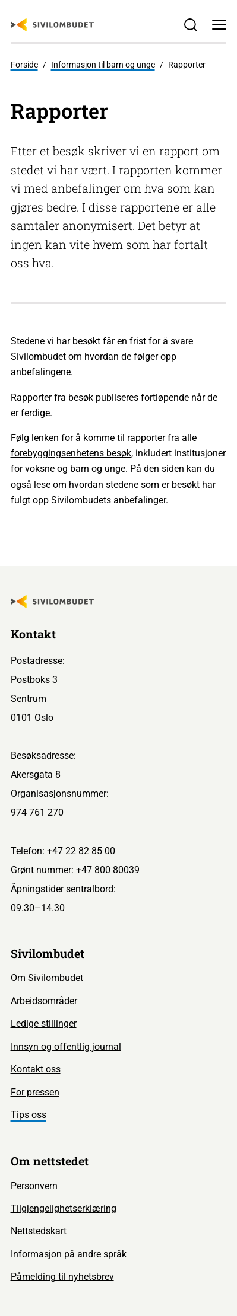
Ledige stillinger (44, 1023)
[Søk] (191, 24)
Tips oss (28, 1114)
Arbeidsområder (44, 1001)
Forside (24, 64)
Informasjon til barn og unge (103, 64)
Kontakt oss (36, 1069)
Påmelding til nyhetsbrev (62, 1276)
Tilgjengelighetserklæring (63, 1208)
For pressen (35, 1092)
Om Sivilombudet (47, 977)
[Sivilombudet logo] (52, 24)
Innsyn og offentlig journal (66, 1046)
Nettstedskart (39, 1231)
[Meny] (219, 24)
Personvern (34, 1186)
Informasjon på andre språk (69, 1254)
